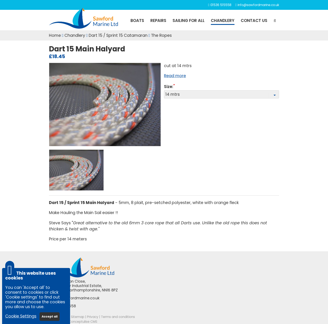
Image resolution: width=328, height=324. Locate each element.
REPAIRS (158, 20)
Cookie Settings (20, 316)
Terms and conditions (118, 317)
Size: (168, 87)
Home (55, 35)
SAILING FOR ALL (189, 20)
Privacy (92, 317)
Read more (175, 76)
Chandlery (74, 35)
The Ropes (161, 35)
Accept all (50, 316)
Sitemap (77, 317)
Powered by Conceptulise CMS (73, 321)
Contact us (254, 20)
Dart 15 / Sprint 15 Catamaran (118, 35)
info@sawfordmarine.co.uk (258, 5)
